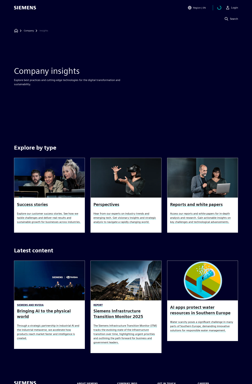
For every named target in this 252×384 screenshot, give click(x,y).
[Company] (29, 31)
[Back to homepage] (16, 30)
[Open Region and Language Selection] (200, 7)
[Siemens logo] (25, 7)
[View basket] (221, 7)
